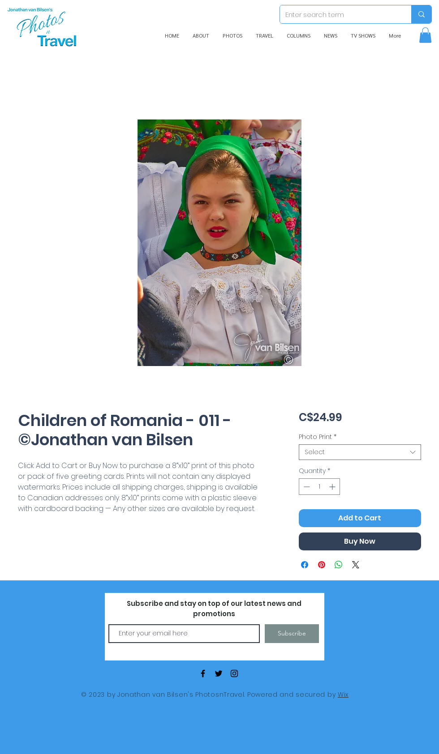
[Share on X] (355, 564)
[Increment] (333, 486)
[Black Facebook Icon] (203, 673)
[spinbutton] (319, 486)
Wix (343, 694)
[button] (425, 35)
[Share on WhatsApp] (338, 564)
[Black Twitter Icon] (219, 673)
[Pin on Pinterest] (321, 564)
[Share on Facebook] (304, 564)
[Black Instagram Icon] (234, 673)
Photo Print (317, 437)
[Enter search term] (338, 14)
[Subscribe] (292, 633)
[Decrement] (305, 486)
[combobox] (360, 452)
